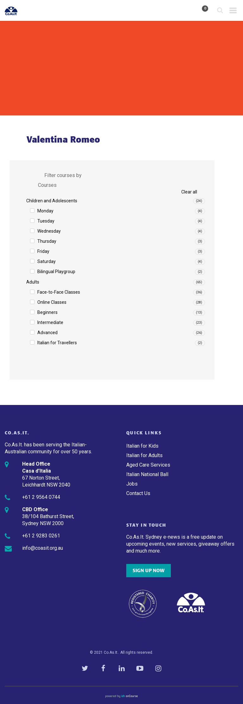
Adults (32, 282)
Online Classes (51, 302)
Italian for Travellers (57, 342)
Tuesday (45, 220)
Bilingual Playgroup (56, 271)
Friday (43, 251)
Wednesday (49, 231)
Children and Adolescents (51, 200)
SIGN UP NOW (149, 570)
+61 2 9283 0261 (41, 536)
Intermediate (50, 322)
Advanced (47, 332)
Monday (45, 210)
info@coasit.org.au (42, 548)
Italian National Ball (147, 474)
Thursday (46, 241)
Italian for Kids (142, 446)
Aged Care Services (148, 465)
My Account (187, 10)
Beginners (47, 312)
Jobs (132, 484)
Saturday (46, 261)
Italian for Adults (144, 455)
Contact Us (138, 493)
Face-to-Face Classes (58, 292)
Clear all (189, 191)
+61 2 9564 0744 (41, 497)
